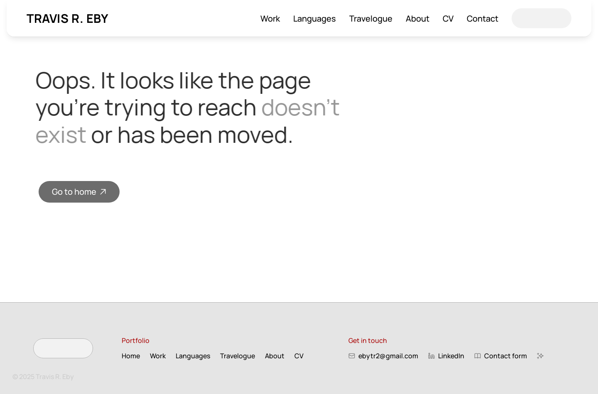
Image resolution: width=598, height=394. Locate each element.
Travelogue (370, 18)
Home (131, 355)
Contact (482, 18)
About (417, 18)
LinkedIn (451, 355)
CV (448, 18)
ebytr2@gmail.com (388, 355)
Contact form (505, 355)
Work (270, 18)
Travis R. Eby (68, 18)
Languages (314, 18)
